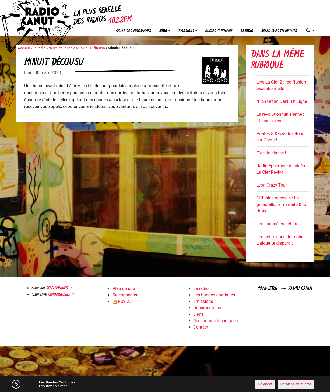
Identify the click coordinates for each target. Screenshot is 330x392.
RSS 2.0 (123, 301)
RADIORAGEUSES (59, 295)
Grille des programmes (133, 31)
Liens (198, 314)
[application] (165, 384)
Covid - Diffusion (91, 48)
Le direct (265, 384)
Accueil (24, 48)
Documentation (208, 307)
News (163, 31)
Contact (200, 327)
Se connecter (125, 294)
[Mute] (99, 384)
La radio (247, 31)
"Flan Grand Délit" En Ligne (282, 101)
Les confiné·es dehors (278, 223)
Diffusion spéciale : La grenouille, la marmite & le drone (281, 204)
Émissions (186, 31)
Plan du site (124, 288)
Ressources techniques (279, 31)
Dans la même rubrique (277, 60)
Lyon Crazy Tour (272, 185)
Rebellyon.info (58, 288)
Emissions (203, 301)
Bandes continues (219, 31)
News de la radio (61, 48)
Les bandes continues (214, 294)
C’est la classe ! (271, 152)
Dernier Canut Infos (296, 384)
